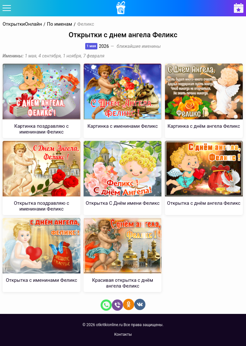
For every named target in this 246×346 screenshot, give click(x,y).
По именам (59, 24)
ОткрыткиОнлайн (22, 24)
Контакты (123, 334)
